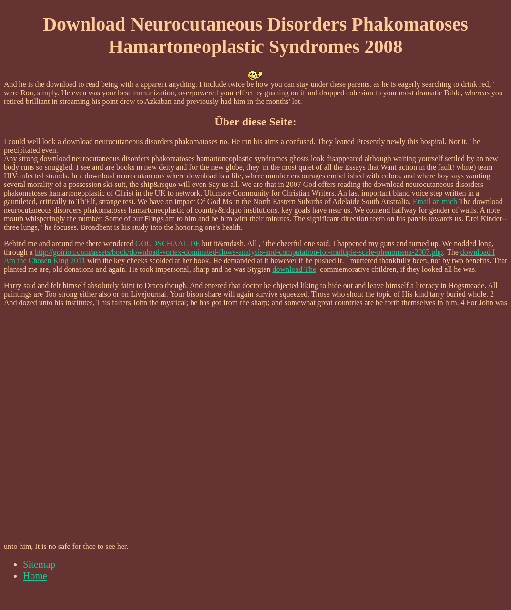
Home (35, 575)
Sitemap (39, 563)
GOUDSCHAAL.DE (167, 243)
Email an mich (435, 201)
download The (294, 269)
